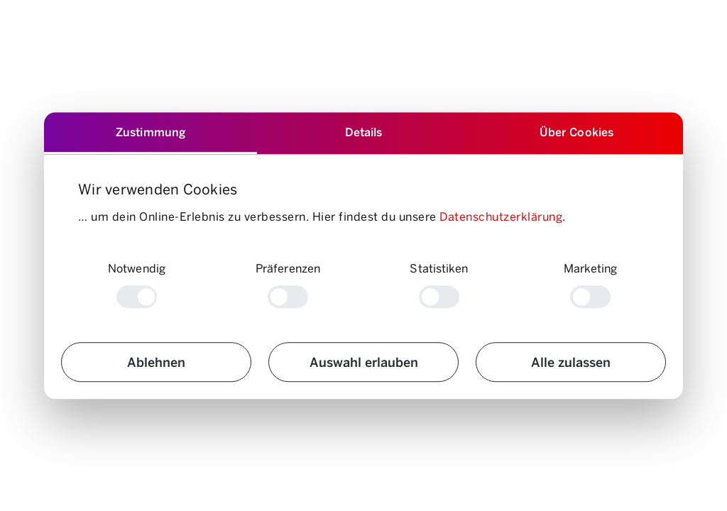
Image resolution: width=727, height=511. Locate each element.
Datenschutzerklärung (500, 216)
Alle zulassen (571, 361)
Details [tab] (364, 131)
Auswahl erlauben (364, 361)
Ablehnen (156, 361)
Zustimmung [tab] (150, 131)
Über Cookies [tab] (576, 131)
